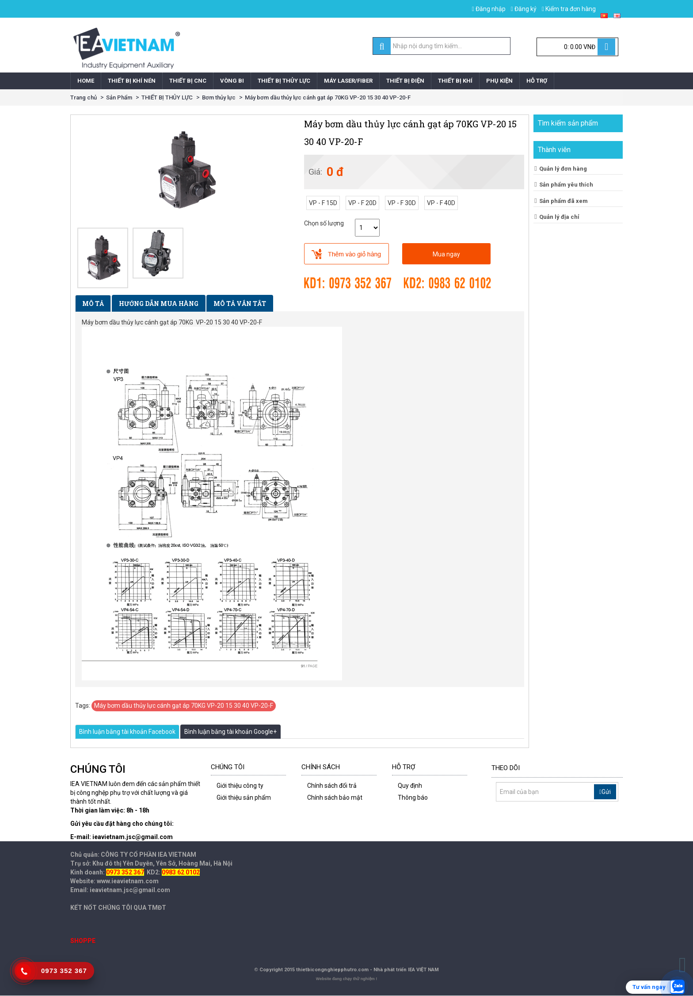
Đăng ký (524, 8)
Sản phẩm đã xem (563, 201)
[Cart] (577, 47)
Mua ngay (446, 254)
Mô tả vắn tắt (239, 303)
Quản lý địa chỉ (559, 217)
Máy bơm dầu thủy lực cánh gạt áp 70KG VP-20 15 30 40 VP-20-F (328, 97)
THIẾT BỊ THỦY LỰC (167, 97)
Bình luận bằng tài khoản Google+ (230, 731)
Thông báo (413, 797)
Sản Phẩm (119, 97)
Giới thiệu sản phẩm (244, 797)
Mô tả (93, 303)
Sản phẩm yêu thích (566, 184)
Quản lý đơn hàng (563, 168)
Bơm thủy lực (219, 97)
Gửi (605, 791)
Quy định (410, 785)
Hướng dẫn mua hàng (158, 303)
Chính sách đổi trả (332, 785)
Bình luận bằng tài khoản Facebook (127, 731)
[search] (381, 46)
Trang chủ (83, 97)
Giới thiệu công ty (240, 785)
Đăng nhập (489, 8)
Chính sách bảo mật (334, 797)
